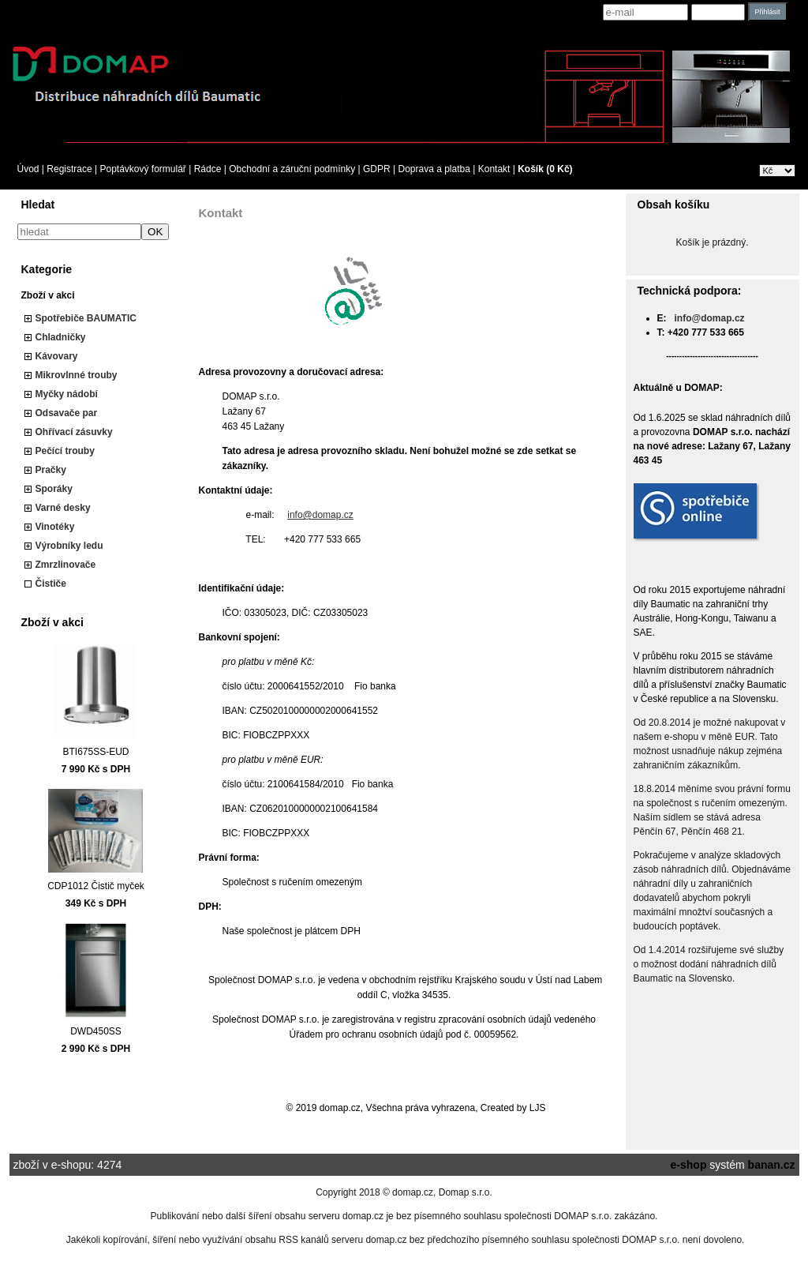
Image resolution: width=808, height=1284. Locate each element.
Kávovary (57, 356)
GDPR (377, 169)
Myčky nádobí (67, 394)
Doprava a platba (434, 169)
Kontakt (494, 169)
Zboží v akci (48, 295)
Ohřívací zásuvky (74, 431)
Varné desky (63, 507)
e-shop (689, 1164)
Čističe (51, 583)
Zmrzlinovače (66, 564)
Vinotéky (55, 526)
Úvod (28, 169)
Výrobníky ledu (69, 545)
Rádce (208, 169)
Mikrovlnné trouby (77, 375)
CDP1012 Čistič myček (95, 886)
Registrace (69, 169)
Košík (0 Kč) (545, 169)
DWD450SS (96, 1031)
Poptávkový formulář (142, 169)
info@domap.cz (320, 514)
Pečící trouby (65, 450)
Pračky (51, 469)
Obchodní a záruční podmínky (292, 169)
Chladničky (61, 337)
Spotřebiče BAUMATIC (86, 318)
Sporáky (54, 488)
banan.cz (771, 1164)
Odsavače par (67, 413)
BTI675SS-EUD (95, 751)
